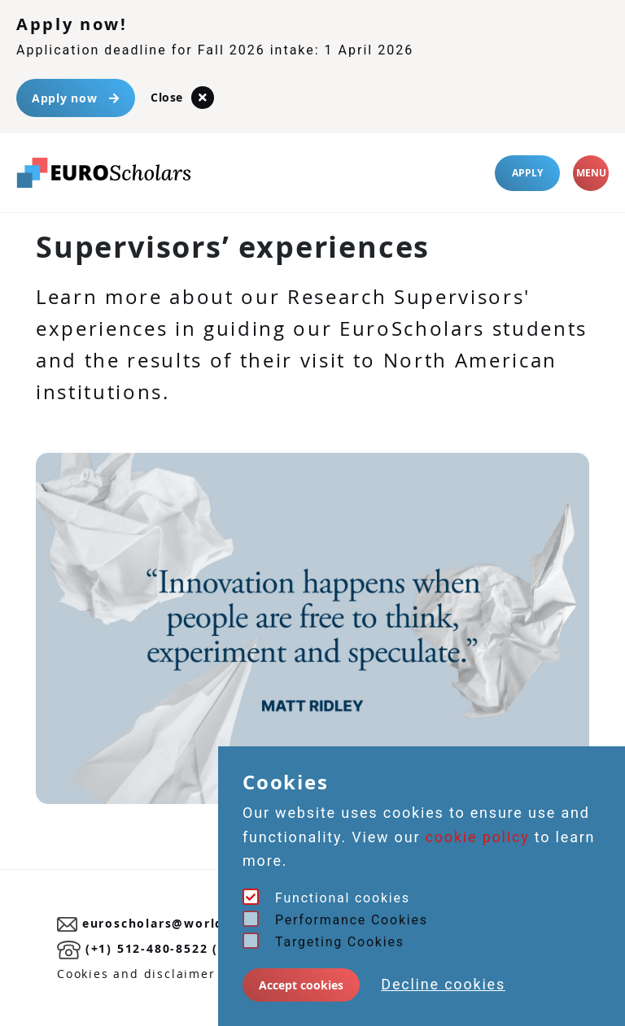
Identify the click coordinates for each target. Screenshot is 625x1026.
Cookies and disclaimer (136, 973)
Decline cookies (443, 984)
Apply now (76, 98)
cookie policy (478, 837)
